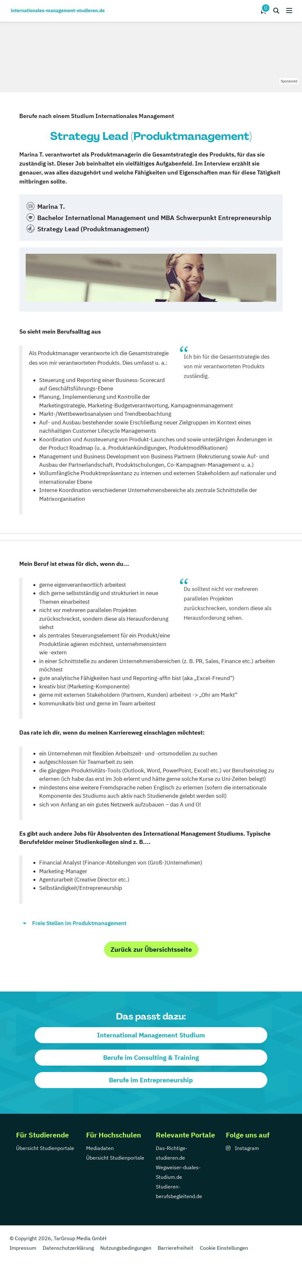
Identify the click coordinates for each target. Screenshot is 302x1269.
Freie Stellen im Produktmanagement (79, 923)
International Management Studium (151, 1035)
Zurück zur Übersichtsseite (151, 949)
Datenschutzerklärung (68, 1248)
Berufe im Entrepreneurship (151, 1080)
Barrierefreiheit (175, 1248)
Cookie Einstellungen (224, 1248)
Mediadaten (100, 1148)
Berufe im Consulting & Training (151, 1057)
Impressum (23, 1248)
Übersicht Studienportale (45, 1148)
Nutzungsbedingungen (125, 1248)
